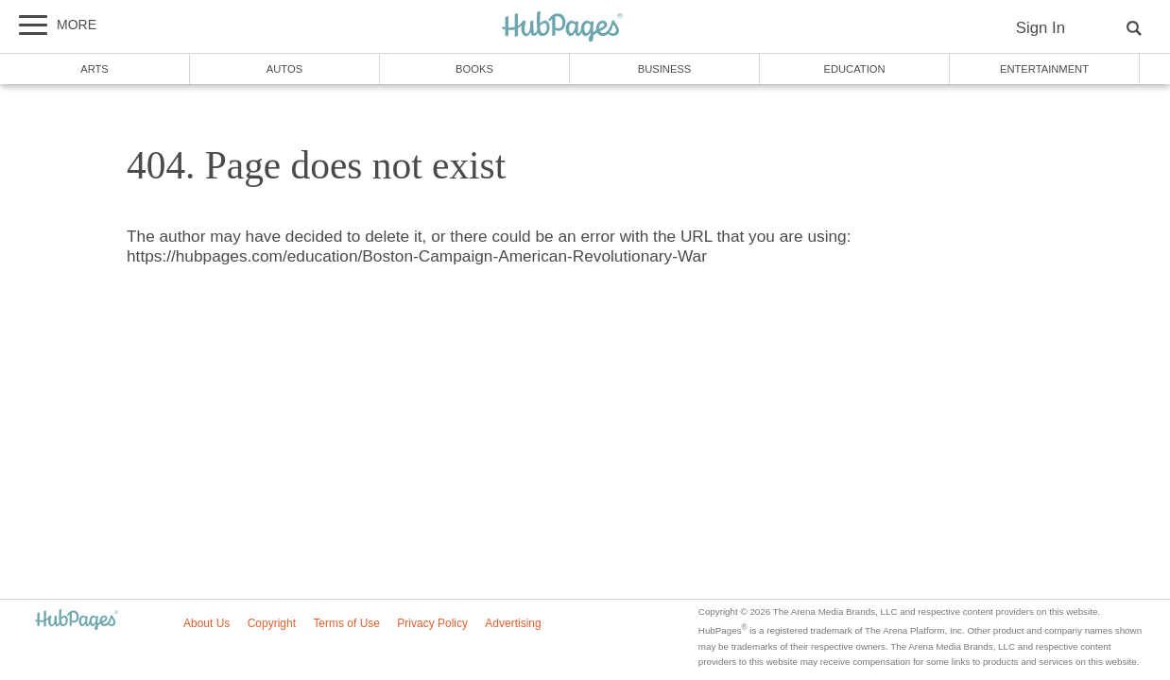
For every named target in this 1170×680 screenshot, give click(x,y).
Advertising (513, 623)
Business (665, 69)
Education (854, 69)
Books (474, 69)
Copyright (272, 623)
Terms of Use (346, 623)
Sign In (1040, 28)
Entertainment (1044, 69)
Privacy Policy (432, 623)
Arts (94, 69)
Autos (284, 69)
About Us (206, 623)
